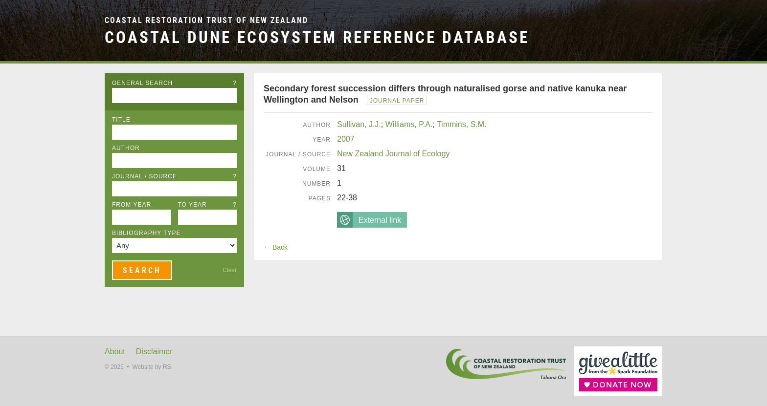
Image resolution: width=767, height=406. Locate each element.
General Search (174, 83)
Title (121, 119)
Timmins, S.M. (462, 124)
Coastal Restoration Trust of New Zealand (206, 20)
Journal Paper (397, 100)
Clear (230, 270)
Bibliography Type (146, 233)
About (115, 351)
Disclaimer (154, 351)
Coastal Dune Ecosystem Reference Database (317, 37)
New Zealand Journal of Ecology (393, 154)
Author (126, 148)
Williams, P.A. (409, 124)
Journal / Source (174, 176)
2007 (346, 139)
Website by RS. (152, 366)
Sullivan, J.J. (359, 124)
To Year (207, 204)
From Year (131, 204)
